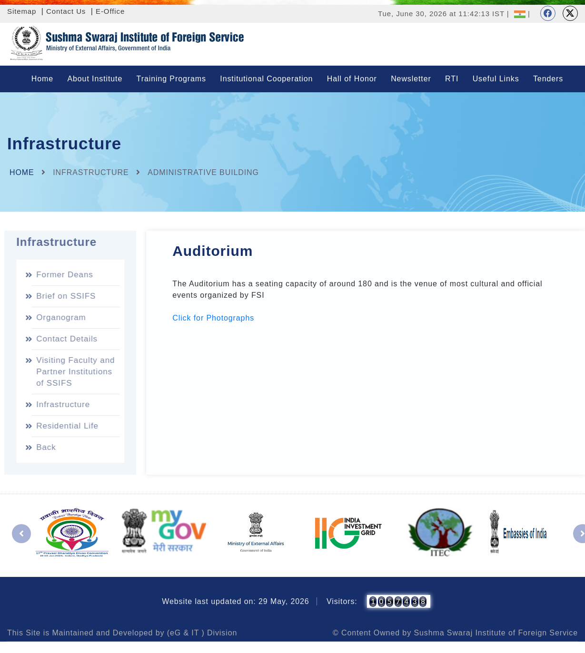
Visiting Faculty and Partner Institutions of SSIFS (73, 372)
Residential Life (65, 425)
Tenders (548, 79)
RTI (451, 79)
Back (44, 447)
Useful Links (496, 79)
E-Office (110, 11)
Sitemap (21, 11)
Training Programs (171, 79)
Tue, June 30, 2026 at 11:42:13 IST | (443, 14)
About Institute (94, 79)
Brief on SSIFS (64, 296)
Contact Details (65, 338)
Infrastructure (61, 404)
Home (42, 79)
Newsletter (411, 79)
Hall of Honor (352, 79)
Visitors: (342, 601)
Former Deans (62, 274)
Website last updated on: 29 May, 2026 (235, 601)
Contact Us (66, 11)
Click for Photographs (213, 318)
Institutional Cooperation (266, 79)
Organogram (59, 317)
